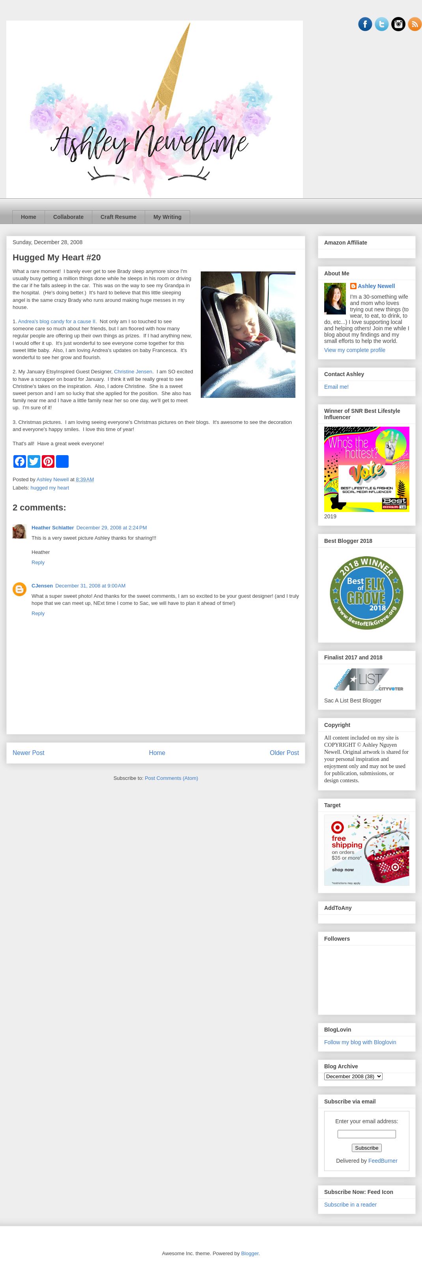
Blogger (249, 1253)
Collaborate (68, 217)
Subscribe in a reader (350, 1204)
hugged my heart (50, 488)
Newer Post (29, 752)
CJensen (42, 586)
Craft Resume (118, 217)
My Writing (167, 217)
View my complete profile (354, 350)
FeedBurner (383, 1161)
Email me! (336, 387)
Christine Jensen (133, 372)
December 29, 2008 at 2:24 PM (112, 528)
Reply (38, 562)
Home (28, 217)
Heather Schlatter (53, 528)
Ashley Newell (376, 286)
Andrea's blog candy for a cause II (56, 321)
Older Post (284, 752)
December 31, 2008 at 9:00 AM (90, 586)
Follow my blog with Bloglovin (360, 1042)
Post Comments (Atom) (171, 778)
